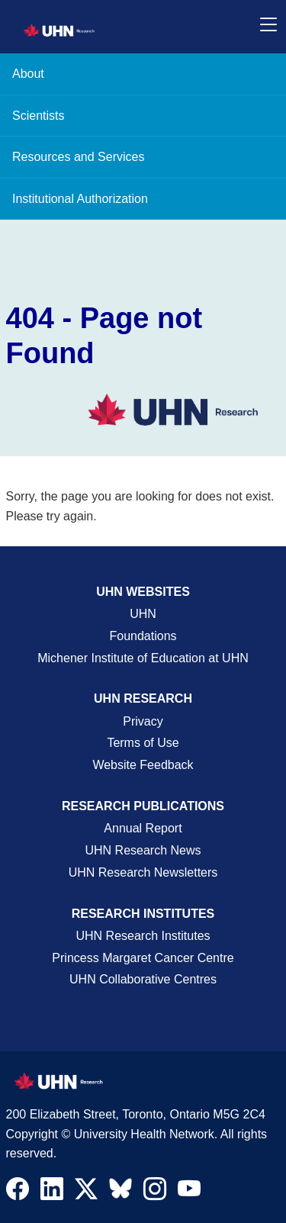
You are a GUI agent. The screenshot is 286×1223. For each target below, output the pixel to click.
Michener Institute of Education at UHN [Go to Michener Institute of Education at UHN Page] (143, 658)
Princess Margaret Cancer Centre (142, 957)
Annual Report (143, 828)
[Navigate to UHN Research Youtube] (189, 1192)
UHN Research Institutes (143, 935)
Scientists (38, 115)
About (28, 73)
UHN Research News (143, 850)
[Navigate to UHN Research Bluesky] (120, 1189)
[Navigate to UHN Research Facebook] (17, 1192)
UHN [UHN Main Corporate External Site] (143, 613)
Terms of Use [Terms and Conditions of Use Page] (142, 742)
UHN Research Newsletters (143, 872)
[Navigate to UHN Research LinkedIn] (51, 1192)
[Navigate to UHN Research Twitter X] (86, 1192)
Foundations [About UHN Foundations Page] (142, 635)
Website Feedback (142, 764)
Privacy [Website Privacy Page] (142, 721)
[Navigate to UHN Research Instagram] (154, 1192)
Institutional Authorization (80, 198)
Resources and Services (78, 156)
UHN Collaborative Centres (143, 979)
